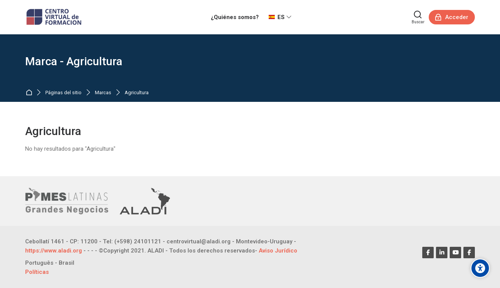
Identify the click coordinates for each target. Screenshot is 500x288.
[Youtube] (455, 252)
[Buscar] (418, 17)
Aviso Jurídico (278, 250)
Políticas (37, 272)
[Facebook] (428, 252)
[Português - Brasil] (49, 263)
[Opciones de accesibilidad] (480, 268)
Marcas (103, 92)
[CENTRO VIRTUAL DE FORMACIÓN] (54, 17)
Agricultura (137, 92)
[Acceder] (452, 17)
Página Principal (30, 93)
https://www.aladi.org (53, 250)
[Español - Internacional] (280, 17)
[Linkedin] (441, 252)
